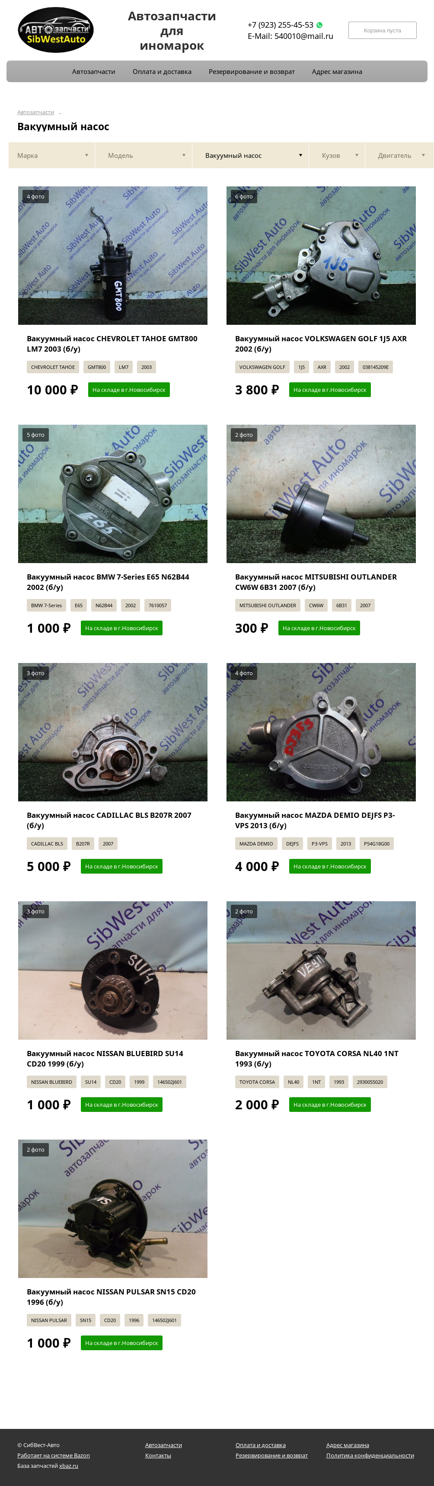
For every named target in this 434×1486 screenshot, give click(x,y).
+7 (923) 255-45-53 (280, 24)
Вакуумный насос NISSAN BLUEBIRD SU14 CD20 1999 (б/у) (105, 1058)
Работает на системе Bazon (53, 1455)
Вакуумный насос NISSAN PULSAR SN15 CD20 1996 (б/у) (111, 1297)
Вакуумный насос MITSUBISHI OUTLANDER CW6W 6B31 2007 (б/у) (316, 582)
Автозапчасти (35, 112)
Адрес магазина (347, 1445)
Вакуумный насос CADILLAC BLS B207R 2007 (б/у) (109, 820)
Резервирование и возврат (272, 1455)
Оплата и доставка (261, 1445)
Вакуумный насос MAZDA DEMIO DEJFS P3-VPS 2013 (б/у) (315, 820)
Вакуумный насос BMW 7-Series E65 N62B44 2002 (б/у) (108, 582)
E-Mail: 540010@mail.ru (290, 36)
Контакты (158, 1455)
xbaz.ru (68, 1466)
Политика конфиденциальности (370, 1455)
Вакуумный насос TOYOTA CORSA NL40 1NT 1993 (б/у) (317, 1058)
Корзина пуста (382, 30)
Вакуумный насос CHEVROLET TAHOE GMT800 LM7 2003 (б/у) (112, 343)
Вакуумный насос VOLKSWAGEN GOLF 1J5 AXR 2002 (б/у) (321, 343)
